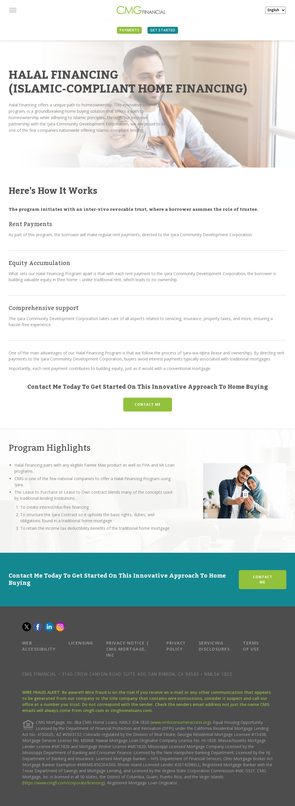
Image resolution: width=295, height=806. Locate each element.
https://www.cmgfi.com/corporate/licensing (63, 783)
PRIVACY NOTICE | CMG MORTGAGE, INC (127, 649)
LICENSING (81, 643)
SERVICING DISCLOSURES (214, 646)
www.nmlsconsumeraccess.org (180, 722)
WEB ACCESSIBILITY (39, 646)
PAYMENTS (129, 30)
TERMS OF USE (251, 646)
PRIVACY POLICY (176, 646)
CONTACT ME (148, 404)
